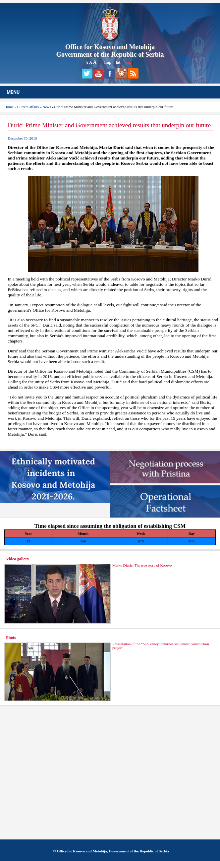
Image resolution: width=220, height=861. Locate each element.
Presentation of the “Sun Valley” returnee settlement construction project (160, 646)
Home (8, 107)
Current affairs (28, 107)
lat (118, 62)
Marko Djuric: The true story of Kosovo (142, 565)
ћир (108, 62)
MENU (13, 92)
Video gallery (17, 559)
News (46, 107)
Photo (11, 637)
